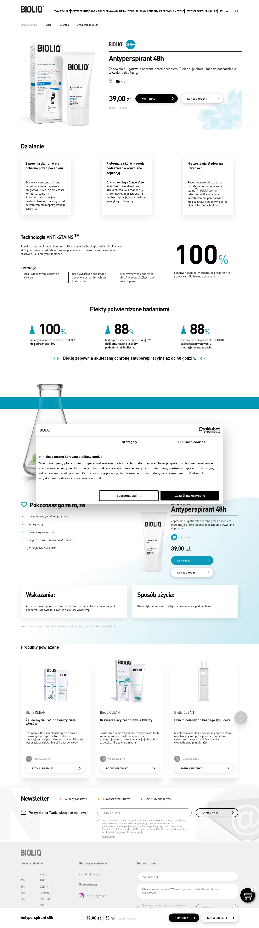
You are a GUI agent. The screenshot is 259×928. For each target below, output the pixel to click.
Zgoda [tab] (67, 442)
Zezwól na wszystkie (190, 495)
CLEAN (44, 886)
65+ (41, 874)
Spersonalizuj (129, 495)
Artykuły (203, 11)
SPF (42, 905)
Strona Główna (29, 24)
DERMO (44, 892)
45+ (23, 892)
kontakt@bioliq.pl (90, 874)
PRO (42, 880)
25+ (23, 880)
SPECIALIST (47, 899)
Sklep (213, 11)
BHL (23, 874)
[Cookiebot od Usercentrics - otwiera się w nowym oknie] (202, 430)
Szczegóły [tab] (129, 442)
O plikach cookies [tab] (191, 442)
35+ (23, 886)
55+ (23, 899)
